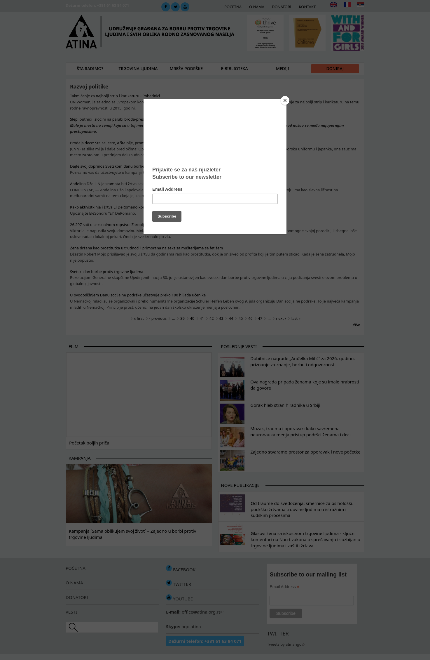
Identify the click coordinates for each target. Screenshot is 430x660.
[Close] (285, 100)
